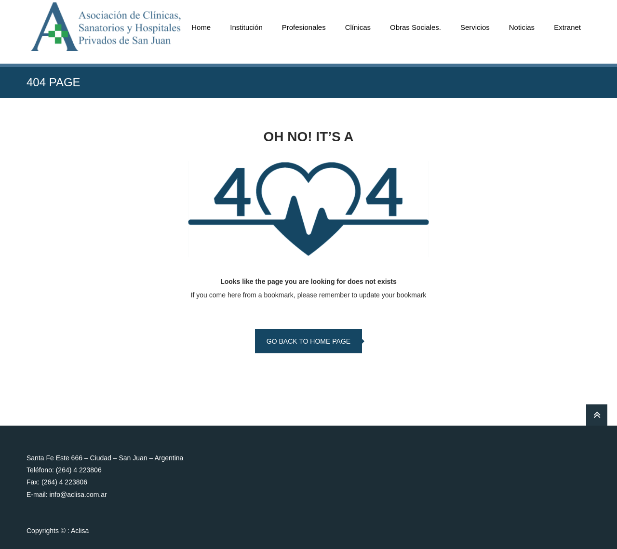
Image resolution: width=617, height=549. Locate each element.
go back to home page (308, 341)
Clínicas (358, 27)
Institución (246, 27)
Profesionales (304, 27)
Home (201, 27)
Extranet (567, 27)
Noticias (522, 27)
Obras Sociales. (415, 27)
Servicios (475, 27)
